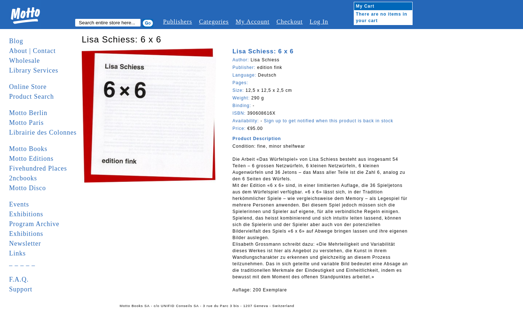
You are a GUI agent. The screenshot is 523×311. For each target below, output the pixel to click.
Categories (214, 21)
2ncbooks (23, 178)
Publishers (177, 21)
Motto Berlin (28, 112)
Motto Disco (27, 188)
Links (17, 253)
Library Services (33, 70)
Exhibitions (26, 214)
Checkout (289, 21)
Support (20, 289)
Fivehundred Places (38, 168)
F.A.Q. (19, 279)
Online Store (28, 86)
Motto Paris (26, 122)
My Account (252, 21)
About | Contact (32, 50)
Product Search (31, 96)
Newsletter (25, 243)
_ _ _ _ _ (22, 263)
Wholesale (24, 60)
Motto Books (28, 148)
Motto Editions (31, 158)
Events (19, 204)
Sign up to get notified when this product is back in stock (328, 120)
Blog (16, 41)
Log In (318, 21)
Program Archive (34, 224)
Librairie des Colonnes (43, 132)
